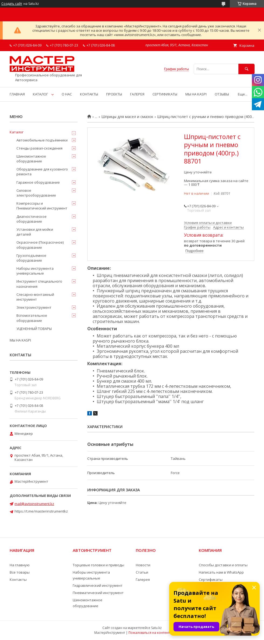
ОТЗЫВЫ (222, 94)
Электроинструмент (33, 307)
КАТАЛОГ (40, 94)
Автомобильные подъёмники (42, 140)
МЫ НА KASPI (196, 94)
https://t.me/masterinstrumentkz (41, 511)
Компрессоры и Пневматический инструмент (41, 206)
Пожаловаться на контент (149, 632)
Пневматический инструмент (98, 592)
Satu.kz (156, 627)
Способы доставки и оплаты (223, 565)
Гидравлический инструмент (98, 585)
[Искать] (246, 69)
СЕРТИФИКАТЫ (164, 94)
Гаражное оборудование (38, 182)
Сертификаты (211, 579)
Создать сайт (11, 4)
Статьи (142, 572)
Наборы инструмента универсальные (35, 271)
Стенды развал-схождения (39, 148)
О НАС (67, 94)
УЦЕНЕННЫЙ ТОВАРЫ (34, 328)
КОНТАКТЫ (89, 94)
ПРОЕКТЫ (114, 94)
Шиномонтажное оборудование (31, 158)
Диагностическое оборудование (31, 219)
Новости (143, 565)
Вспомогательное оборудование (31, 318)
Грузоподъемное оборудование (31, 258)
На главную (20, 565)
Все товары (20, 572)
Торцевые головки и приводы (98, 565)
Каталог (16, 132)
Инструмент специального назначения (39, 284)
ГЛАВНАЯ (17, 94)
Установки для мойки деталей (34, 232)
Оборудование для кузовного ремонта (42, 171)
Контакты (18, 579)
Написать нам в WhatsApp (221, 572)
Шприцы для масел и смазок (127, 117)
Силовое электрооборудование (36, 193)
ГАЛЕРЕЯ (137, 94)
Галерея (143, 579)
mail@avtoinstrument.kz (34, 504)
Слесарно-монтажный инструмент (35, 297)
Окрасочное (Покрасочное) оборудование (40, 245)
